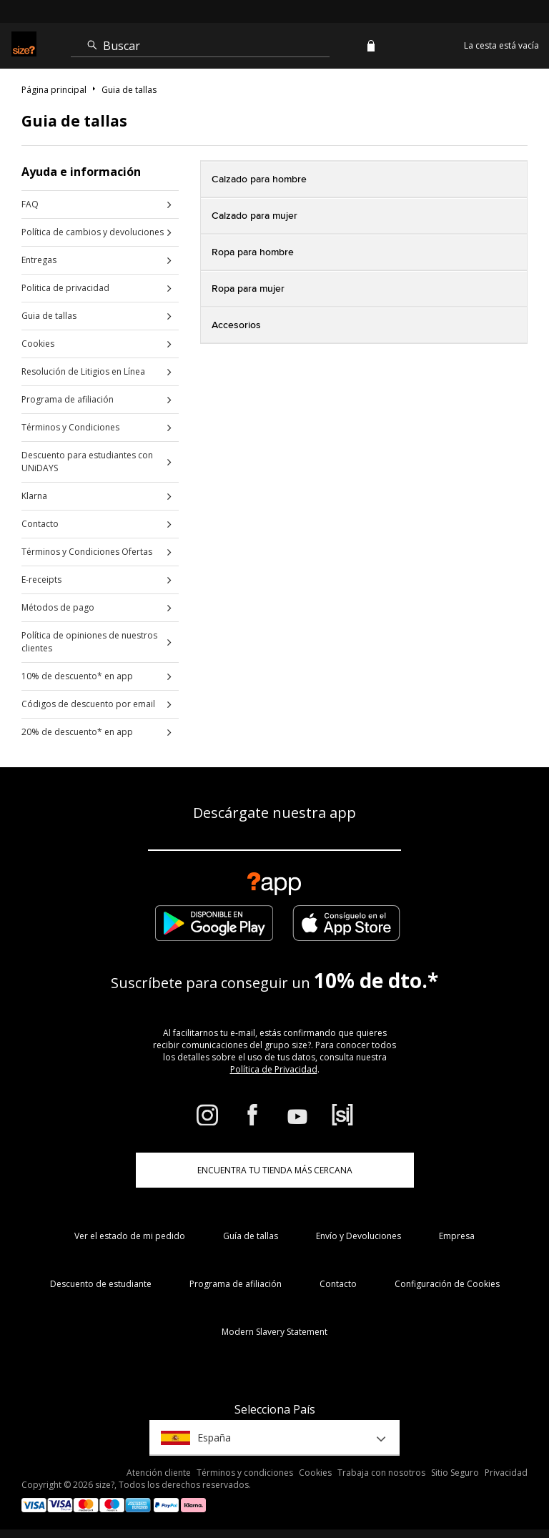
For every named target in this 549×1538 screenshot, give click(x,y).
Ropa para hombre (253, 252)
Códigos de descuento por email (88, 704)
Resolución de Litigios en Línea (83, 371)
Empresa (457, 1236)
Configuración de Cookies (447, 1284)
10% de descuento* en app (77, 676)
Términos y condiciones (245, 1472)
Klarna (34, 496)
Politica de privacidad (65, 288)
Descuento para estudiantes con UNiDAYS (87, 461)
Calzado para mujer (254, 215)
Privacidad (506, 1472)
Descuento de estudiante (101, 1284)
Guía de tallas (250, 1236)
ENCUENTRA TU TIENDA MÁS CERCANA (274, 1170)
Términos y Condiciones (70, 427)
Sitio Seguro (455, 1472)
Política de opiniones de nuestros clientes (89, 641)
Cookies (37, 343)
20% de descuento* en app (77, 732)
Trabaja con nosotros (381, 1472)
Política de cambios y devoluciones (92, 232)
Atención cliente (159, 1472)
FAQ (30, 204)
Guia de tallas (48, 316)
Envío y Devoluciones (358, 1236)
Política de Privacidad (273, 1069)
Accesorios (236, 325)
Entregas (38, 260)
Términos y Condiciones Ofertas (86, 552)
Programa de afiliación (67, 399)
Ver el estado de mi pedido (129, 1236)
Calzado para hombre (259, 179)
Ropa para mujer (248, 288)
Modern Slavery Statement (274, 1332)
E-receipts (41, 579)
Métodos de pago (57, 607)
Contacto (40, 524)
